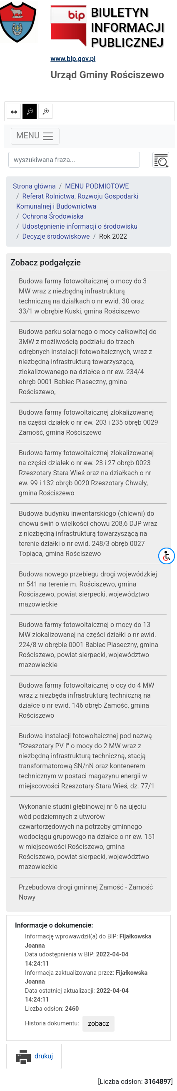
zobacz (98, 1023)
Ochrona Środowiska (53, 216)
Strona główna (34, 186)
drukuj (34, 1056)
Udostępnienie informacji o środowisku (80, 226)
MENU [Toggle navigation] (35, 136)
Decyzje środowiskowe (56, 236)
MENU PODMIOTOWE (97, 186)
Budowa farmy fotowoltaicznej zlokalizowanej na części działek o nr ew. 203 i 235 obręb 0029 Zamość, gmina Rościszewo (88, 422)
